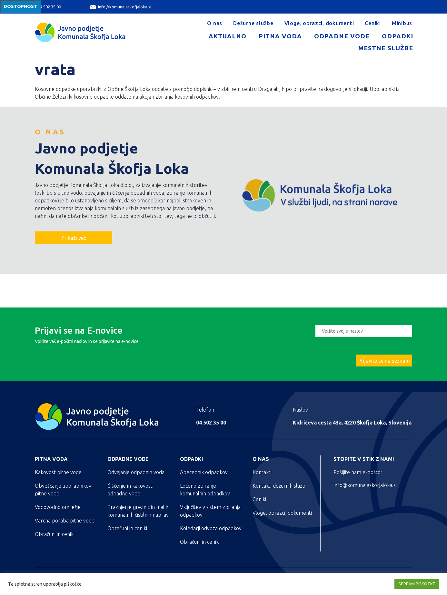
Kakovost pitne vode (58, 472)
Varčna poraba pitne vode (64, 520)
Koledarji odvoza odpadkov (211, 528)
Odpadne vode (341, 36)
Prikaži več (74, 238)
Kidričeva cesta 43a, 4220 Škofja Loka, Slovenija (352, 422)
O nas (214, 23)
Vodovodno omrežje (58, 507)
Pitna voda (280, 36)
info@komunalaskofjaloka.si (120, 7)
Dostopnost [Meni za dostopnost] (20, 6)
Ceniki (373, 23)
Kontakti (262, 472)
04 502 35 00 (45, 6)
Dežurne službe (253, 23)
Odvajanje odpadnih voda (135, 472)
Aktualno (227, 36)
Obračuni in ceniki (54, 534)
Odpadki (397, 36)
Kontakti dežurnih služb (279, 486)
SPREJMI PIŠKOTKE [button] (416, 583)
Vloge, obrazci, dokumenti (319, 23)
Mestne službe (385, 48)
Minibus (402, 23)
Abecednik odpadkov (204, 472)
